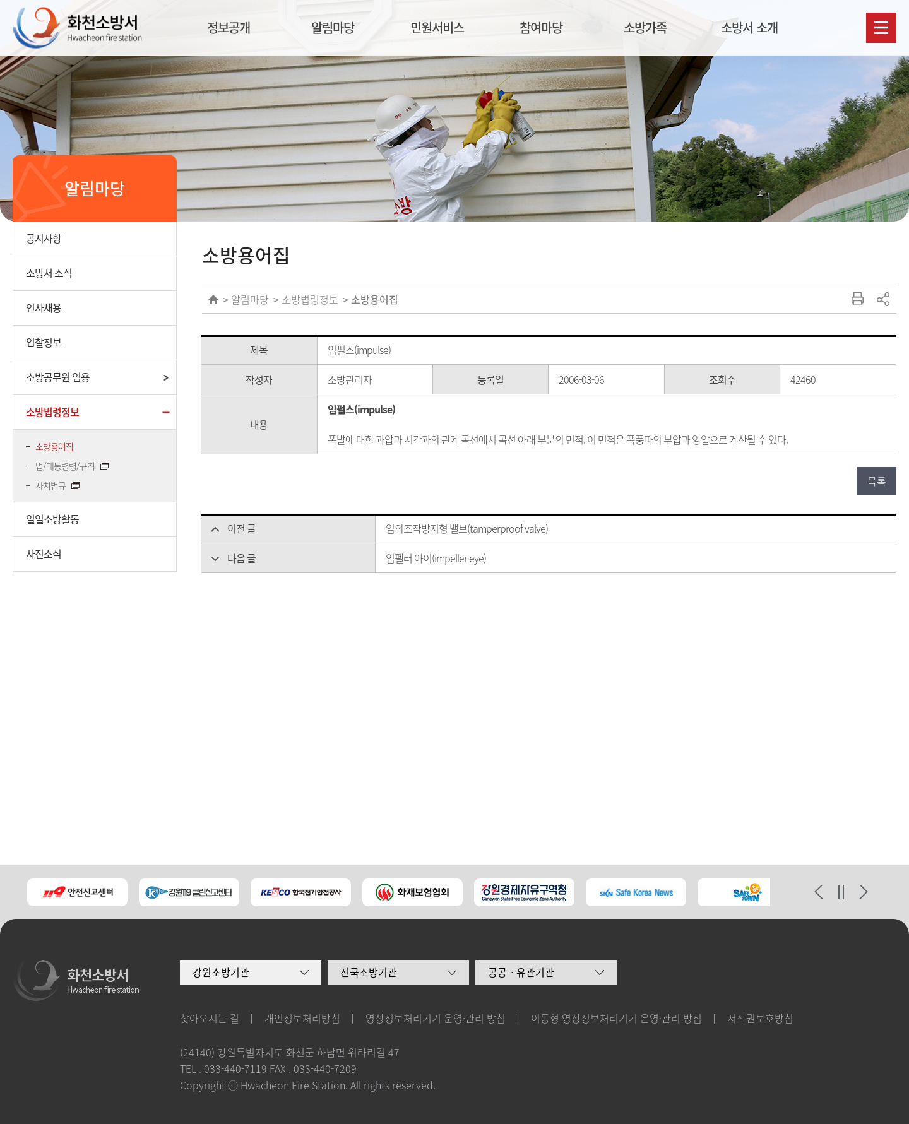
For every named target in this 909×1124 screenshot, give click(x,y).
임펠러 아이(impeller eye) (436, 557)
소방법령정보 (52, 411)
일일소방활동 (52, 518)
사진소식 (43, 553)
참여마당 (541, 27)
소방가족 (645, 27)
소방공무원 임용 (58, 376)
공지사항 (43, 238)
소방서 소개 (749, 27)
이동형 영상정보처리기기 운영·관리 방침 (616, 1018)
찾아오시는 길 (209, 1018)
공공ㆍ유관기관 (521, 971)
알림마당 (332, 27)
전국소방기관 (368, 971)
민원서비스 (437, 27)
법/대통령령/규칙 (66, 465)
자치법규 (51, 485)
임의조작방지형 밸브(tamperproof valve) (467, 528)
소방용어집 (54, 446)
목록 (876, 480)
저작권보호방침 (760, 1018)
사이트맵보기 (881, 28)
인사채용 (43, 307)
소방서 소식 (49, 272)
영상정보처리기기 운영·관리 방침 (435, 1018)
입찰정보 (43, 342)
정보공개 (228, 27)
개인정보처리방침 (302, 1018)
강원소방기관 (221, 971)
